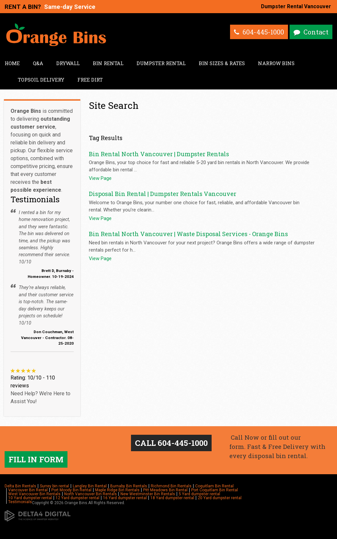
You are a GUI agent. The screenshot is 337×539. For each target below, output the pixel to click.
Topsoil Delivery (41, 79)
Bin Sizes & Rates (222, 63)
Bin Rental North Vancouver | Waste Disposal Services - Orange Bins (188, 234)
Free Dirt (90, 79)
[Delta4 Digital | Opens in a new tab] (37, 515)
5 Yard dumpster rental (199, 494)
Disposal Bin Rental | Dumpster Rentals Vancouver (162, 194)
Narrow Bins (276, 63)
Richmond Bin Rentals (171, 486)
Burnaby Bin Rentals (128, 486)
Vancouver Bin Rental (28, 490)
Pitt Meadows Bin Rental (165, 490)
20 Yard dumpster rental (220, 498)
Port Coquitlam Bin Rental (214, 490)
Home (12, 63)
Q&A (38, 63)
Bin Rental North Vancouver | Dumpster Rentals (159, 154)
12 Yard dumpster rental (77, 498)
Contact (315, 32)
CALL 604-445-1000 (171, 443)
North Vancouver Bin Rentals (90, 494)
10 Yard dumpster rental (30, 498)
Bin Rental (108, 63)
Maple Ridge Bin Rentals (117, 490)
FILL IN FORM (36, 459)
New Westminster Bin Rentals (147, 494)
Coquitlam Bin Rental (214, 486)
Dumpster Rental (161, 63)
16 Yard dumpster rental (125, 498)
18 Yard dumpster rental (172, 498)
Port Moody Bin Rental (71, 490)
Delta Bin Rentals (20, 486)
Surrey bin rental (54, 486)
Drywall (68, 63)
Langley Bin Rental (90, 486)
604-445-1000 (263, 32)
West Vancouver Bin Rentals (34, 494)
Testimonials (20, 502)
